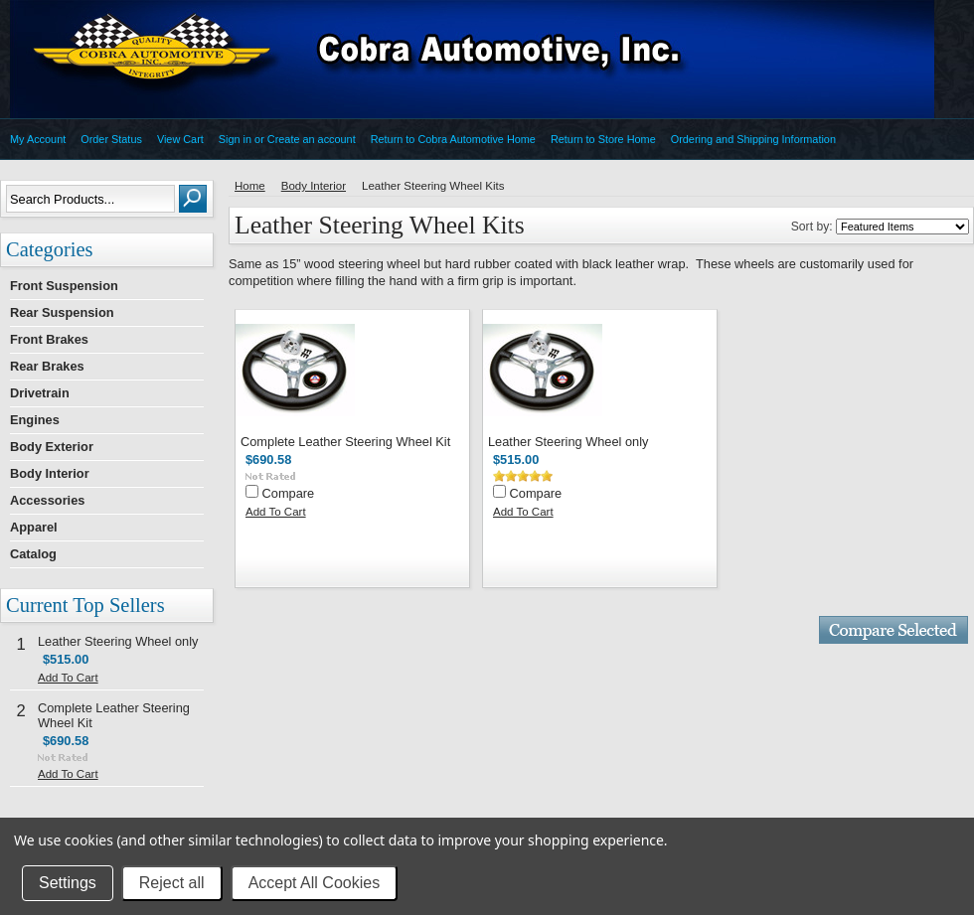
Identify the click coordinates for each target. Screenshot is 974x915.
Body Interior (49, 473)
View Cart (180, 139)
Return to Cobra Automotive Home (453, 139)
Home (250, 186)
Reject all (172, 882)
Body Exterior (51, 446)
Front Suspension (64, 285)
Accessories (47, 500)
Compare (288, 493)
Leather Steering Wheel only (118, 641)
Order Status (111, 139)
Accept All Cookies (314, 882)
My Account (38, 139)
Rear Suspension (62, 312)
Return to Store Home (603, 139)
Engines (35, 419)
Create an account (311, 139)
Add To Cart (68, 678)
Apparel (34, 527)
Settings (67, 882)
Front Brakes (49, 339)
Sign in (235, 139)
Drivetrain (40, 392)
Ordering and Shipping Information (753, 139)
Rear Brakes (47, 366)
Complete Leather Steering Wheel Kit (345, 441)
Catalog (33, 553)
